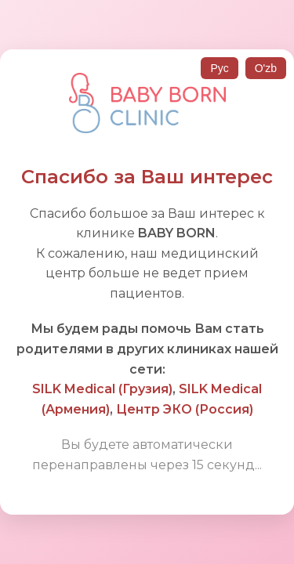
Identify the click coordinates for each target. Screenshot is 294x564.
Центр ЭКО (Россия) (184, 409)
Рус (219, 68)
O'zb (266, 68)
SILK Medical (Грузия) (102, 388)
